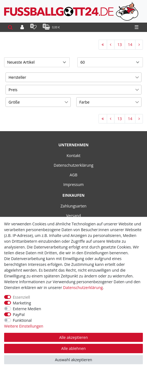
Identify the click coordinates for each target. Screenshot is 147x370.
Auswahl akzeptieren (73, 359)
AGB (73, 174)
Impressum (73, 184)
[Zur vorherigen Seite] (111, 45)
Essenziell (21, 297)
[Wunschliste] (34, 27)
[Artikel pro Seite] (110, 62)
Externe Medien (27, 308)
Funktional (22, 320)
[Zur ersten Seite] (103, 45)
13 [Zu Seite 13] (119, 44)
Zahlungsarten (73, 206)
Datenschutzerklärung (73, 165)
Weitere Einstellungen (23, 326)
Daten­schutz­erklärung (83, 287)
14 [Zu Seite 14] (130, 44)
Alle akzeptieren (73, 337)
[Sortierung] (37, 62)
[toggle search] (10, 27)
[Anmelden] (22, 27)
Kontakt (74, 155)
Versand (73, 215)
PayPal (19, 314)
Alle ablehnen (73, 348)
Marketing (22, 303)
